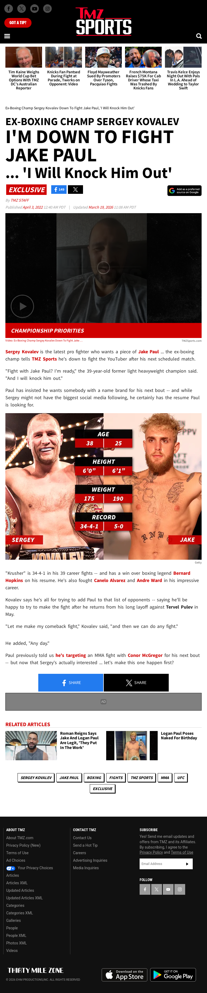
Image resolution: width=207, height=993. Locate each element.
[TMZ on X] (21, 8)
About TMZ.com (19, 838)
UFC (180, 777)
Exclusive (102, 788)
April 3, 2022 (33, 207)
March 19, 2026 (101, 207)
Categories (15, 905)
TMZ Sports (44, 359)
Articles (12, 875)
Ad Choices (15, 860)
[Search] (199, 35)
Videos (12, 950)
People (12, 928)
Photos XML (16, 943)
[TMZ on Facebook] (8, 8)
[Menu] (7, 35)
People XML (16, 935)
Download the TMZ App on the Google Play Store (173, 975)
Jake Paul (69, 777)
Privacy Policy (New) (23, 845)
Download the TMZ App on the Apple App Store (124, 975)
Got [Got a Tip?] (17, 23)
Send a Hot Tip (85, 845)
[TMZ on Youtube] (34, 8)
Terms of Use (17, 853)
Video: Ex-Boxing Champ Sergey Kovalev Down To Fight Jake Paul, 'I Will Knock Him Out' (44, 340)
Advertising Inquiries (90, 860)
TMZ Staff (20, 200)
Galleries (13, 920)
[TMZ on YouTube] (168, 889)
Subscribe (187, 864)
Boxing (94, 777)
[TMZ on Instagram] (47, 8)
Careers (79, 853)
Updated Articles (20, 890)
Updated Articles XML (24, 898)
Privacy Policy (151, 852)
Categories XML (19, 913)
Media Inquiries (86, 868)
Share (71, 683)
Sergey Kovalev (35, 777)
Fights (115, 777)
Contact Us (82, 838)
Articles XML (17, 883)
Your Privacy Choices (29, 868)
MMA (165, 777)
